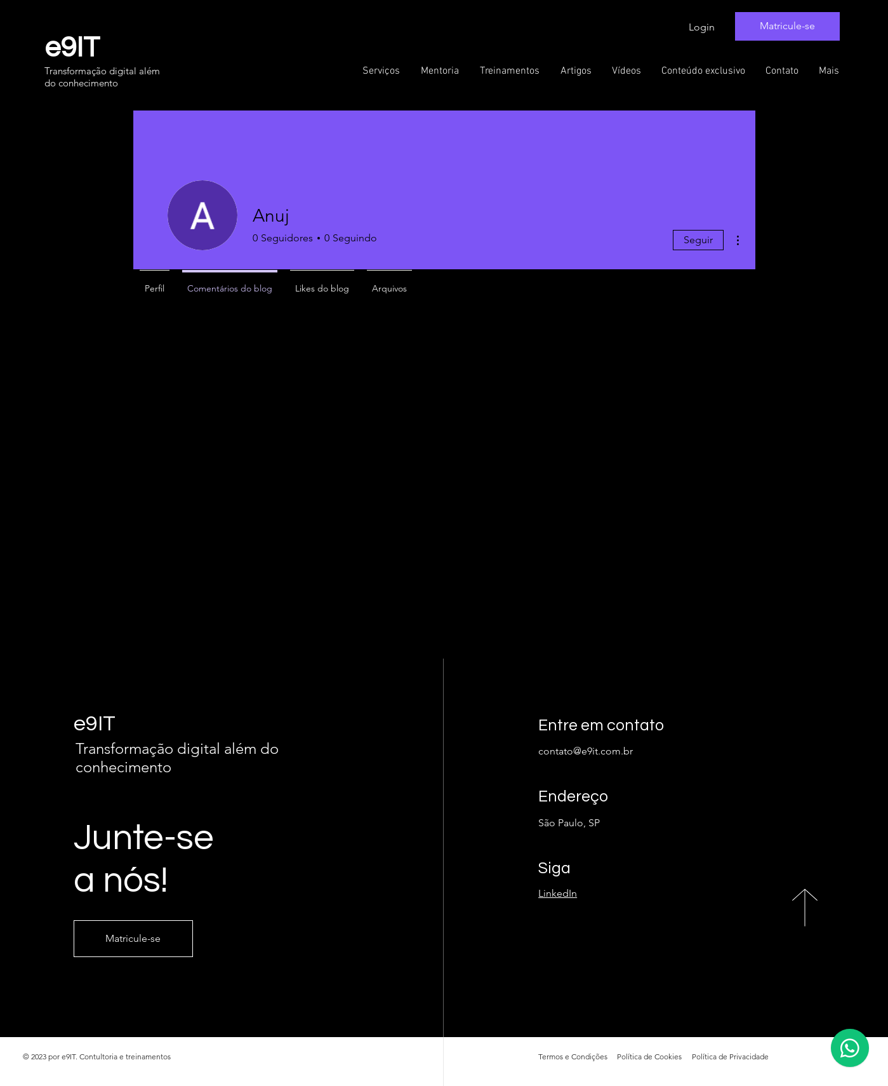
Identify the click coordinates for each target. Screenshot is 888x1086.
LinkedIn (557, 893)
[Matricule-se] (787, 26)
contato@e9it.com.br (585, 751)
